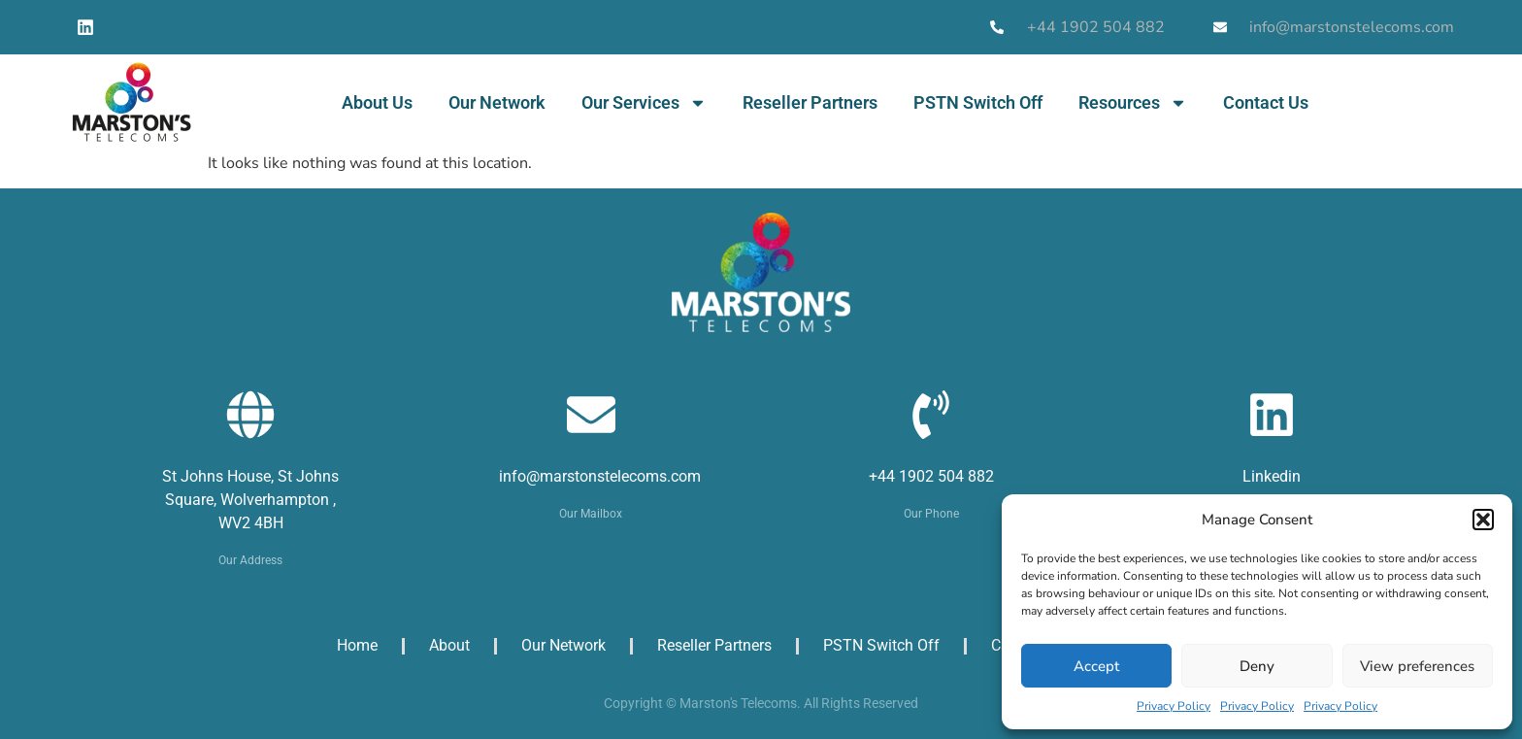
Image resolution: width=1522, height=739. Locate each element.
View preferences (1417, 666)
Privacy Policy (1173, 706)
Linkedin (1271, 476)
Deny (1257, 666)
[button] (1483, 519)
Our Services (644, 102)
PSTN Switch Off (977, 102)
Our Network (497, 102)
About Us (377, 102)
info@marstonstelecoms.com (600, 476)
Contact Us (1265, 102)
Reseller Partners (810, 102)
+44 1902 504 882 (931, 476)
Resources (1132, 102)
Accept (1096, 666)
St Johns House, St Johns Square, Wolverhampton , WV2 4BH (250, 499)
